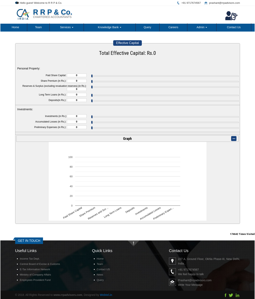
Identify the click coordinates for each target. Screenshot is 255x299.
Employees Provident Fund (30, 279)
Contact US (98, 269)
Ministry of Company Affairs (30, 274)
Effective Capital (127, 43)
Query (147, 27)
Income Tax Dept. (25, 258)
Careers (173, 27)
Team (38, 27)
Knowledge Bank (109, 27)
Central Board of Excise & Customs (35, 264)
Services (66, 27)
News (95, 274)
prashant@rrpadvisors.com (224, 2)
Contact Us (234, 27)
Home (15, 27)
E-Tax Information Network (30, 269)
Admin (202, 27)
